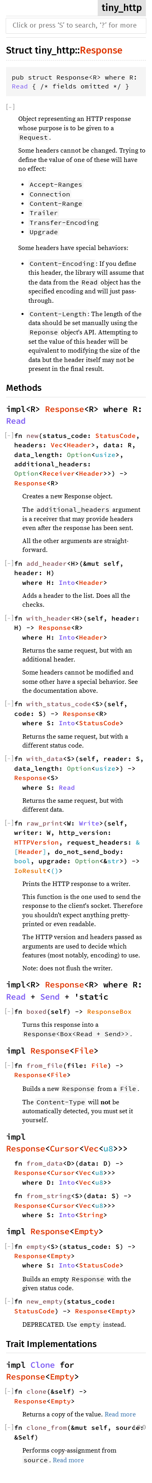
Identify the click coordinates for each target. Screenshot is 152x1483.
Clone (42, 1365)
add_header (46, 563)
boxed (36, 1011)
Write (89, 823)
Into (67, 582)
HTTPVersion (36, 842)
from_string (48, 1196)
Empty (86, 1231)
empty (36, 1246)
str (113, 861)
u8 (108, 1148)
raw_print (44, 823)
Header (79, 445)
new (32, 435)
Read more (120, 1414)
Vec (57, 445)
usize (105, 455)
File (84, 1050)
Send (50, 997)
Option (79, 455)
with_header (48, 618)
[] (10, 107)
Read (20, 86)
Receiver (59, 473)
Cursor (64, 1148)
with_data (44, 758)
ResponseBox (109, 1011)
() (55, 871)
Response (101, 50)
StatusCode (115, 435)
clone (36, 1391)
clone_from (46, 1427)
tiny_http (122, 7)
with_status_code (58, 704)
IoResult (30, 871)
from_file (44, 1065)
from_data (44, 1163)
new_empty (44, 1301)
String (91, 1215)
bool (22, 861)
